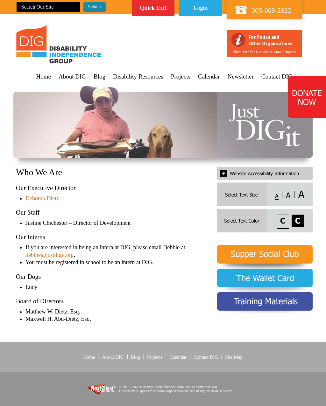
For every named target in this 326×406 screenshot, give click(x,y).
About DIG (72, 76)
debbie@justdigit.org (49, 255)
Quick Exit (153, 8)
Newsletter (241, 76)
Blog (99, 76)
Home (43, 76)
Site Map (234, 357)
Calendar (209, 76)
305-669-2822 (271, 10)
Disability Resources (138, 76)
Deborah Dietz (42, 198)
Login (200, 8)
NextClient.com (221, 391)
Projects (180, 76)
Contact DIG (277, 76)
